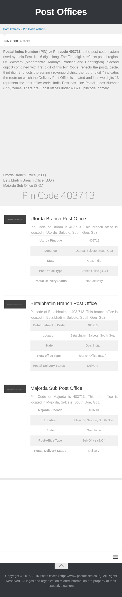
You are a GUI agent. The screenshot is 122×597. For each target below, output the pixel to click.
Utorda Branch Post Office (58, 218)
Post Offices (61, 12)
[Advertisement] (61, 126)
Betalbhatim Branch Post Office (63, 303)
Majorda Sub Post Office (56, 388)
